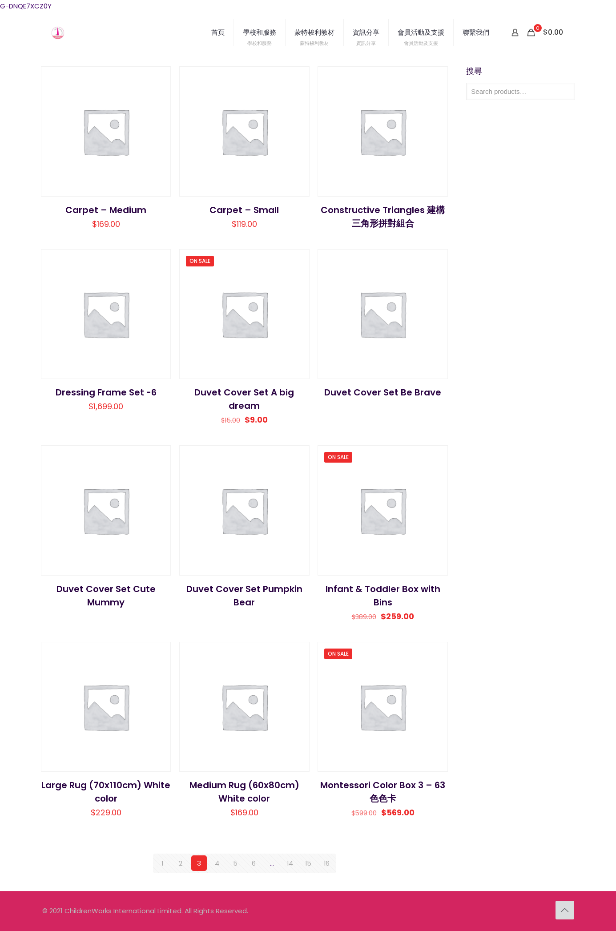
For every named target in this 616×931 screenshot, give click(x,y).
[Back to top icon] (565, 909)
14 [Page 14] (290, 863)
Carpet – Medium (105, 210)
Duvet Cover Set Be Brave (382, 392)
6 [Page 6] (254, 863)
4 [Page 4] (217, 863)
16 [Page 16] (326, 863)
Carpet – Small (244, 210)
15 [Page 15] (308, 863)
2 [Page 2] (180, 863)
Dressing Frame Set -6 (106, 392)
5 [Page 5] (235, 863)
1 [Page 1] (162, 863)
